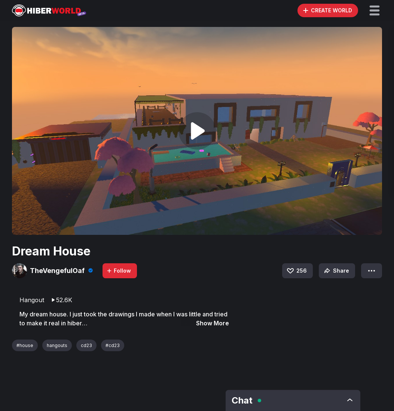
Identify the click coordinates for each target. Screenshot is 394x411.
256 (296, 270)
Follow (118, 270)
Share (336, 270)
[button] (374, 10)
